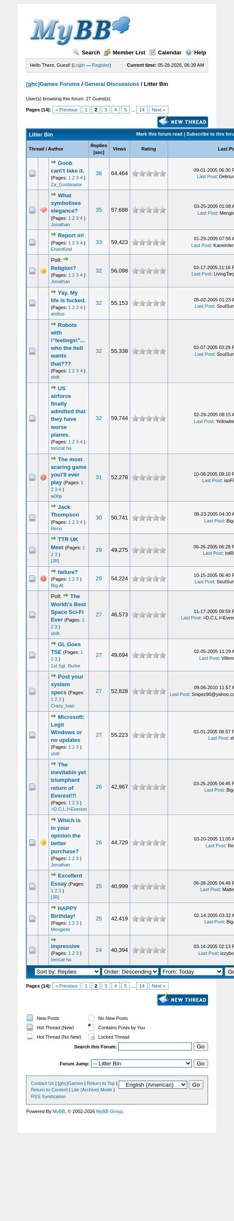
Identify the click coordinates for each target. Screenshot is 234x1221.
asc (99, 152)
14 (141, 109)
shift (55, 377)
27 (99, 614)
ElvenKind (61, 249)
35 (99, 210)
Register (100, 65)
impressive (65, 946)
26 (99, 787)
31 (99, 477)
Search (86, 52)
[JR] (55, 560)
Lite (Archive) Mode (91, 1089)
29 (99, 550)
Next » (159, 109)
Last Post (207, 176)
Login (79, 65)
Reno (56, 528)
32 (99, 270)
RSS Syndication (48, 1096)
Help (195, 52)
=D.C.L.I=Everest (68, 809)
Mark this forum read (159, 133)
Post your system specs (67, 684)
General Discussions (112, 84)
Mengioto (60, 929)
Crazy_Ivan (62, 705)
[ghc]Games (70, 1083)
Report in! (71, 235)
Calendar (165, 52)
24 (99, 950)
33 (99, 242)
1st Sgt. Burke (65, 665)
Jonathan (60, 224)
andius (57, 313)
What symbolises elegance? (66, 203)
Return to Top (101, 1083)
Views (119, 148)
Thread (36, 148)
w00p (56, 496)
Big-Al (57, 585)
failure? (68, 572)
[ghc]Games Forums (53, 84)
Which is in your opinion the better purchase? (65, 836)
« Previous (66, 109)
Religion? (63, 268)
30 (99, 517)
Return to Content (49, 1089)
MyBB (59, 1111)
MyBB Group (109, 1111)
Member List (125, 52)
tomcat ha (61, 448)
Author (55, 148)
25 (99, 886)
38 (99, 173)
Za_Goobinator (66, 184)
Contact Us (42, 1083)
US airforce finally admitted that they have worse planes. (68, 411)
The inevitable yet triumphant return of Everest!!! (68, 780)
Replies (99, 145)
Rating (149, 148)
